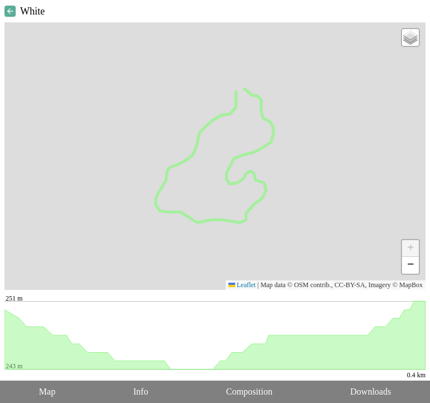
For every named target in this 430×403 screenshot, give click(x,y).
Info (140, 391)
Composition (249, 391)
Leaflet (242, 285)
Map (47, 391)
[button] (410, 37)
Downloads (370, 391)
